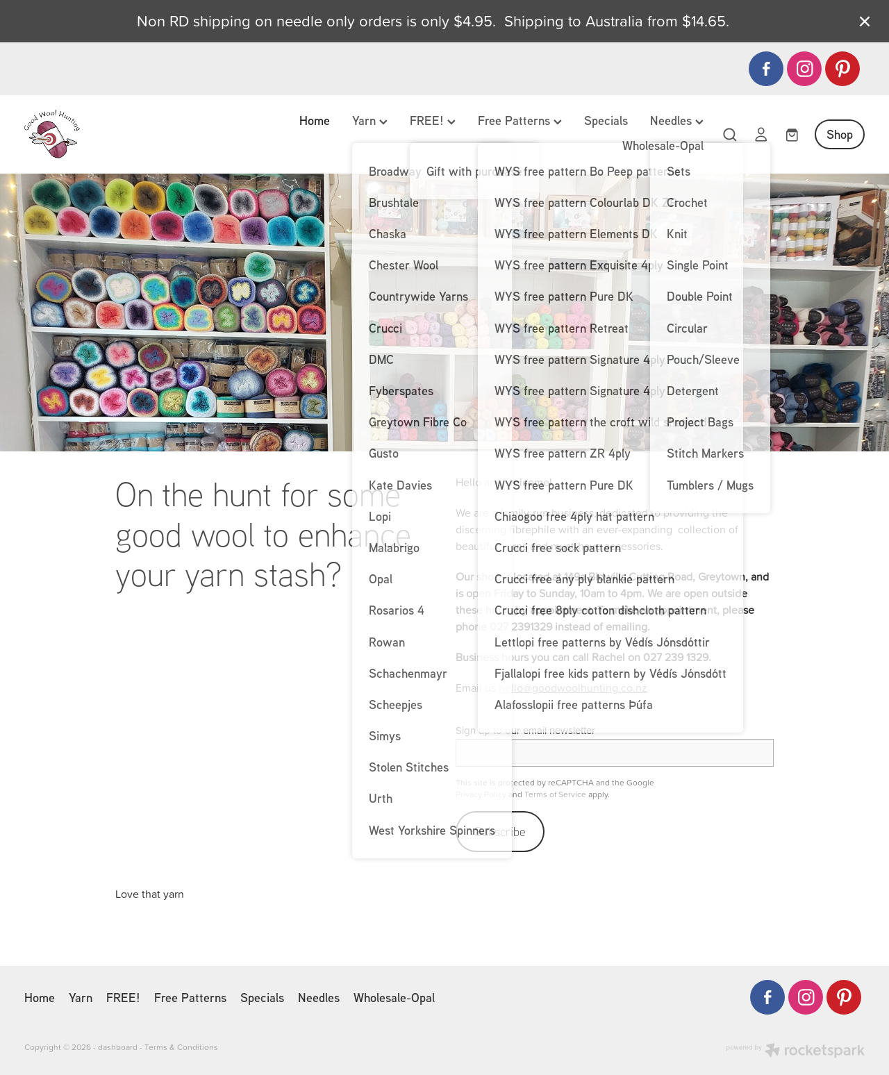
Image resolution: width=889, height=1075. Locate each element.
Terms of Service (555, 794)
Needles (677, 120)
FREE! (433, 120)
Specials (606, 120)
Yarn (370, 120)
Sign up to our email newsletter (525, 730)
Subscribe (500, 831)
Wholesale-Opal (663, 145)
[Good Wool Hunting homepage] (108, 134)
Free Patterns (520, 120)
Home (314, 120)
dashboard (118, 1047)
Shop (839, 134)
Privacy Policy (481, 794)
